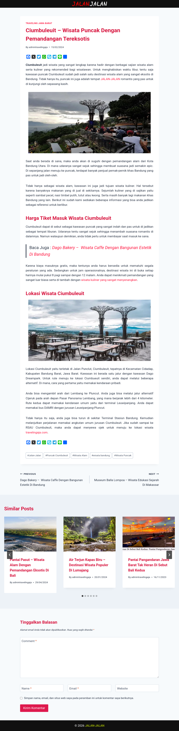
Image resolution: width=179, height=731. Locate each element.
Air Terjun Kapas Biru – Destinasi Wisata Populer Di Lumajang (88, 565)
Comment (29, 641)
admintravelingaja (38, 47)
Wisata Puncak (122, 455)
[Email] (89, 688)
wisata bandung (101, 455)
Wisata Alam (79, 455)
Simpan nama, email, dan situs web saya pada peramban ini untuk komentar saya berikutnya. (79, 698)
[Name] (41, 688)
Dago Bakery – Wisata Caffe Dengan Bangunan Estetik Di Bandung (53, 479)
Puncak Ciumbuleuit (56, 455)
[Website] (137, 688)
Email (74, 688)
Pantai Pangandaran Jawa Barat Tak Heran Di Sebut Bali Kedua (148, 565)
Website (122, 688)
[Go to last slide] (10, 555)
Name (27, 688)
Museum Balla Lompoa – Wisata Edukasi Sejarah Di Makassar (125, 479)
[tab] (82, 596)
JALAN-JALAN (110, 79)
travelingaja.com (37, 432)
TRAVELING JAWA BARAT (39, 23)
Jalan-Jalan (34, 455)
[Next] (169, 555)
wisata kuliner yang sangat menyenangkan (108, 280)
